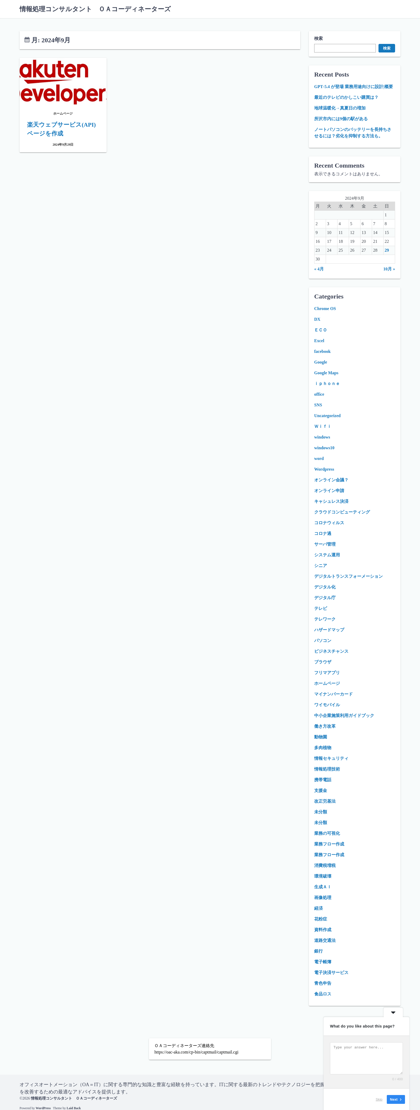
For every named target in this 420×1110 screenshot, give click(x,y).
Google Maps (326, 373)
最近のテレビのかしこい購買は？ (346, 97)
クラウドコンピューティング (342, 512)
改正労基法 (325, 801)
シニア (320, 565)
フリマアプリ (327, 672)
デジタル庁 (325, 597)
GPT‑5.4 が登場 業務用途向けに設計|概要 (353, 86)
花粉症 (320, 919)
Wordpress (324, 469)
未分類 (320, 812)
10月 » (389, 269)
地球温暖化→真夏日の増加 (340, 108)
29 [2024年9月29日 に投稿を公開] (387, 250)
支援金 (320, 790)
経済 (318, 908)
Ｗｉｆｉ (322, 426)
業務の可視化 (327, 833)
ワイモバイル (327, 705)
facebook (322, 351)
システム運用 (327, 555)
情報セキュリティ (331, 758)
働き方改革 (325, 726)
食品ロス (322, 994)
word (319, 458)
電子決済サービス (331, 972)
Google (320, 362)
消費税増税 (325, 865)
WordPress (43, 1108)
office (319, 394)
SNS (318, 405)
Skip (379, 1099)
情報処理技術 (327, 769)
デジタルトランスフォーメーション (348, 576)
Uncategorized (327, 415)
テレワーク (325, 619)
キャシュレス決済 (331, 501)
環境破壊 (322, 876)
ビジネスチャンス (331, 651)
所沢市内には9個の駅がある (341, 118)
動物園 (320, 737)
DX (317, 319)
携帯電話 (322, 779)
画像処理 (322, 897)
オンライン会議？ (331, 480)
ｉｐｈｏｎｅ (327, 383)
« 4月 (319, 269)
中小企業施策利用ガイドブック (344, 715)
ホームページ (327, 683)
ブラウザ (322, 662)
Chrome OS (325, 308)
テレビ (320, 608)
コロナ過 (322, 533)
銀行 (318, 951)
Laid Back (74, 1108)
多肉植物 (322, 747)
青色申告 (322, 983)
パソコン (322, 640)
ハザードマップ (329, 630)
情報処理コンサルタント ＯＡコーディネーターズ (95, 9)
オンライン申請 (329, 490)
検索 (318, 38)
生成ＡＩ (322, 887)
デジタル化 (325, 587)
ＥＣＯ (320, 330)
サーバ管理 (325, 544)
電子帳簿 (322, 962)
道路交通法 (325, 940)
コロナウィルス (329, 522)
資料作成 (322, 929)
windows (322, 437)
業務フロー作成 (329, 844)
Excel (319, 340)
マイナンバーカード (333, 694)
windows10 (324, 447)
